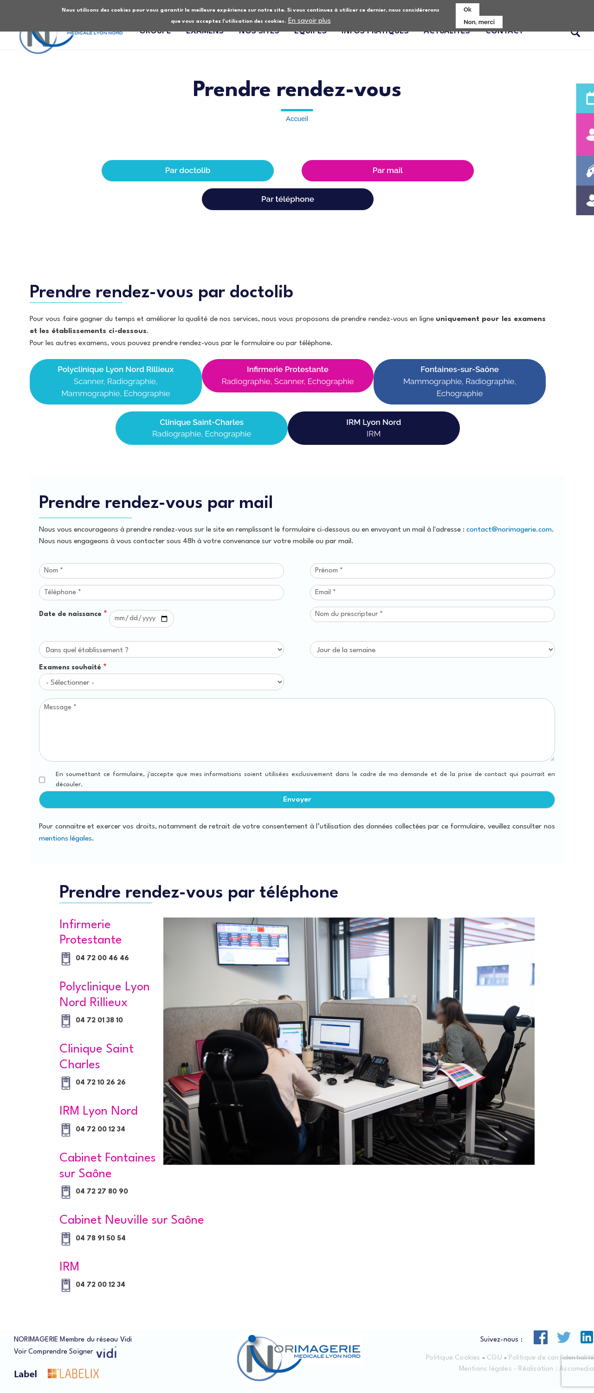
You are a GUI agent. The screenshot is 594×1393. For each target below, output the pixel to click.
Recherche (575, 33)
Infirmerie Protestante (288, 377)
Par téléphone (287, 199)
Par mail (388, 170)
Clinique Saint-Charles (201, 430)
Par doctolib (188, 170)
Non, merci (479, 22)
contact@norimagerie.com (509, 531)
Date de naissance (70, 616)
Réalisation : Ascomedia (556, 1370)
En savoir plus (309, 21)
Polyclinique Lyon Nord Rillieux (115, 383)
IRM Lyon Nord (374, 430)
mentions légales (65, 840)
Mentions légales (485, 1370)
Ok (467, 9)
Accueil (297, 118)
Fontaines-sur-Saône (459, 383)
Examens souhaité (70, 669)
